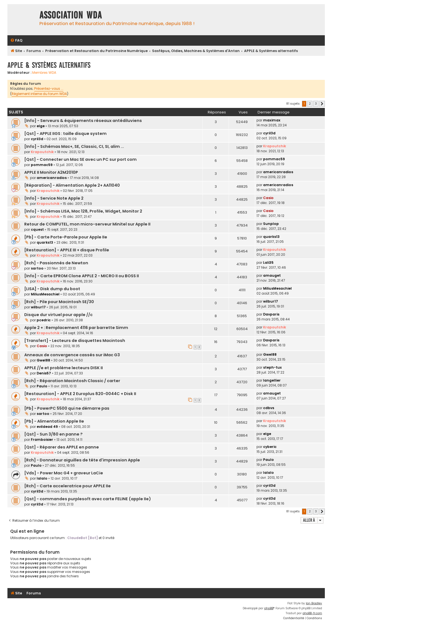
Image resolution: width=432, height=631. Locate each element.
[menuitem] (16, 40)
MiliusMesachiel (45, 294)
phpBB (268, 608)
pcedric (44, 320)
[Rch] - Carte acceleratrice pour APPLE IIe (67, 486)
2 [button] (310, 103)
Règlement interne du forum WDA (39, 93)
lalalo (42, 478)
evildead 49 (47, 426)
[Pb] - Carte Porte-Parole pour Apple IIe (65, 237)
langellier (272, 380)
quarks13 (45, 242)
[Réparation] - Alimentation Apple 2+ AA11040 (72, 185)
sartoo (37, 268)
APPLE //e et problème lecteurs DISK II (63, 368)
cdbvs (268, 408)
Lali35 (268, 262)
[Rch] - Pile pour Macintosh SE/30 (59, 301)
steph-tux (272, 367)
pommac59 (42, 164)
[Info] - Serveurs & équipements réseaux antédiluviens (83, 120)
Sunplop (271, 223)
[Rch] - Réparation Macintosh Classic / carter (72, 381)
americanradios (52, 177)
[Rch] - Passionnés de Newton (56, 263)
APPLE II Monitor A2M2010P (51, 172)
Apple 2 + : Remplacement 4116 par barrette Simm (76, 327)
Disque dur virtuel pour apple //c (58, 314)
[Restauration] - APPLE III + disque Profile (66, 250)
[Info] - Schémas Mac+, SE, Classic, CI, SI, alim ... (74, 146)
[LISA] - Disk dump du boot (52, 289)
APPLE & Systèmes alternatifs (48, 65)
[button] (322, 104)
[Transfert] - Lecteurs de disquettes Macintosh (74, 340)
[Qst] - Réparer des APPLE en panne (61, 447)
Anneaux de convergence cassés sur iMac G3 (72, 355)
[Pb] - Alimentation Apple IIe (54, 421)
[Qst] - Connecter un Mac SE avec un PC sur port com (80, 159)
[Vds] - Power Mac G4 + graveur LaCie (63, 473)
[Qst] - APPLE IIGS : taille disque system (65, 133)
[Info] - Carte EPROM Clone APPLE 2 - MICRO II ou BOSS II (81, 276)
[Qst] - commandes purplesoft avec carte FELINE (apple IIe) (87, 499)
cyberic (270, 446)
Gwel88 (43, 360)
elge (41, 126)
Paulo (42, 386)
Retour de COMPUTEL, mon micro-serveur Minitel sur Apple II (87, 224)
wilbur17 (38, 307)
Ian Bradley (314, 603)
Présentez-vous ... (48, 88)
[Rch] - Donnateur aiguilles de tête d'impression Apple (82, 460)
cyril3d (37, 139)
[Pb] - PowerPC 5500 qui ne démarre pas (66, 408)
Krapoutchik (42, 151)
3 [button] (316, 103)
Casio (268, 197)
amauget (272, 275)
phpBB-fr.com (312, 613)
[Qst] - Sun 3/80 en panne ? (53, 434)
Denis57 (44, 373)
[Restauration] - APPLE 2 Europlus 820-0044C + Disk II (80, 393)
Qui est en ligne (27, 531)
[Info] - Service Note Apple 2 (53, 198)
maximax (271, 120)
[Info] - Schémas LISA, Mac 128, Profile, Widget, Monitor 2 (83, 211)
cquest (37, 229)
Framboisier (42, 439)
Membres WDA (44, 72)
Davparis (271, 314)
